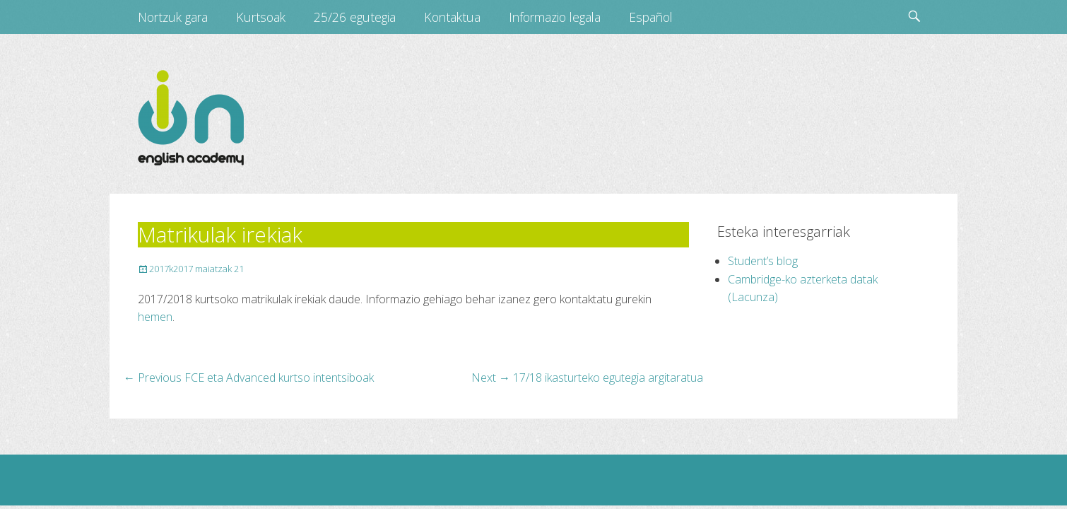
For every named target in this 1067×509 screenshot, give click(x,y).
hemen (155, 316)
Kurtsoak (260, 16)
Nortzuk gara (173, 16)
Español (651, 16)
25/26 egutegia (355, 16)
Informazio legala (555, 16)
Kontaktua (452, 16)
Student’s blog (763, 261)
